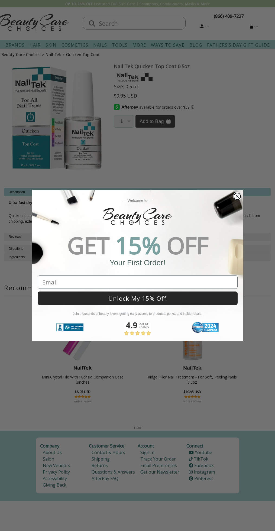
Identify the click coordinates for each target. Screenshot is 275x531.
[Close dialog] (237, 196)
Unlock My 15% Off (137, 298)
